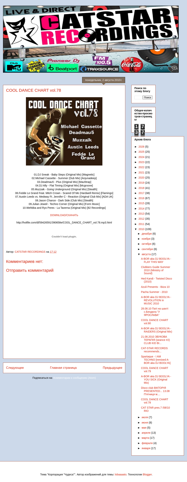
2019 (142, 182)
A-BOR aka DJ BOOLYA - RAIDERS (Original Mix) (156, 330)
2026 (142, 146)
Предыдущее (112, 368)
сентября (148, 249)
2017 (142, 193)
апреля (146, 432)
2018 (142, 187)
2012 (142, 218)
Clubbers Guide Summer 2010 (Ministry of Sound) (155, 270)
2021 (142, 172)
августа (146, 254)
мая (144, 427)
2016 (142, 198)
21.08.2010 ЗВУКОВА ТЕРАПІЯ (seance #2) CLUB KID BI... (155, 340)
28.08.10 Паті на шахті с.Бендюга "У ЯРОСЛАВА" (154, 311)
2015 (142, 203)
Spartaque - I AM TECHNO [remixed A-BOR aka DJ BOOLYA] (156, 359)
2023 (142, 162)
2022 (142, 167)
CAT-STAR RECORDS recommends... (154, 350)
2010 (142, 229)
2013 (142, 213)
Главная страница (63, 368)
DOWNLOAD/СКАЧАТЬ (64, 215)
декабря (147, 233)
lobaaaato (121, 474)
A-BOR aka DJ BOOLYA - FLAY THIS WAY (156, 260)
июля (145, 417)
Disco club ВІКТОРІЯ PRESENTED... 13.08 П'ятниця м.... (155, 391)
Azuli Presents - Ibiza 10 (155, 286)
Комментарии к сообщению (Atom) (75, 377)
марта (146, 437)
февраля (147, 443)
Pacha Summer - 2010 (154, 291)
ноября (146, 238)
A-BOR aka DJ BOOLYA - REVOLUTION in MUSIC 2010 (156, 300)
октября (147, 243)
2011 (142, 224)
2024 (142, 157)
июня (145, 422)
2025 (142, 151)
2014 (142, 208)
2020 (142, 177)
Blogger (147, 474)
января (146, 448)
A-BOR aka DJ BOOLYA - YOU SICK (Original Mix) (156, 379)
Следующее (15, 368)
